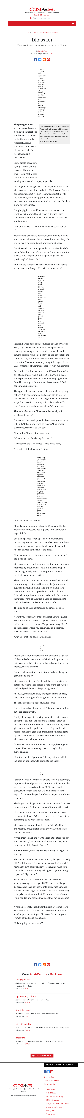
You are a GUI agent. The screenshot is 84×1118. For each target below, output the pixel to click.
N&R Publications (52, 1100)
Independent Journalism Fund (57, 1103)
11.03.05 (27, 989)
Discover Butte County (54, 1096)
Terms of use (50, 1114)
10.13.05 (27, 1044)
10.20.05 (27, 1030)
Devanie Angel (43, 51)
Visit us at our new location (60, 1065)
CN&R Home (50, 1089)
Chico (28, 33)
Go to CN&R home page (42, 15)
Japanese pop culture (25, 996)
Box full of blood (23, 1010)
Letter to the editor (51, 1081)
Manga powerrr (22, 979)
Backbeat (55, 33)
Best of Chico (51, 1093)
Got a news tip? (50, 1084)
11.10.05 (35, 33)
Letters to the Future (54, 1107)
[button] (73, 23)
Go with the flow (23, 1024)
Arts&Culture (45, 33)
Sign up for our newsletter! (42, 1055)
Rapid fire (20, 1037)
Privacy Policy (51, 1110)
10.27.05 (27, 1016)
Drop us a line (49, 1077)
